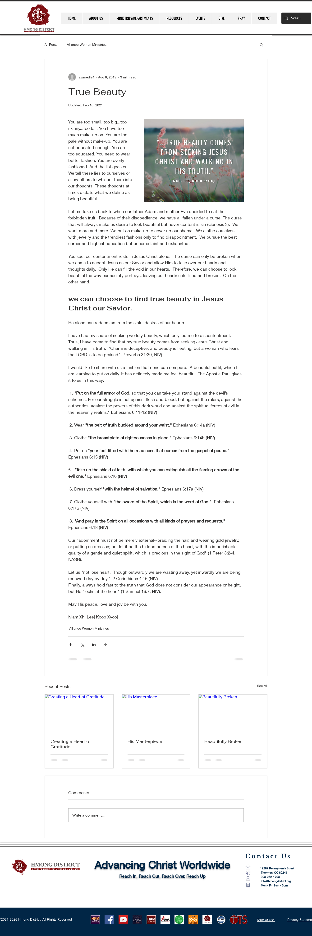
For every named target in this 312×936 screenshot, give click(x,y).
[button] (261, 44)
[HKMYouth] (193, 919)
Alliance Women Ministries (86, 44)
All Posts (51, 44)
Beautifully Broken (223, 741)
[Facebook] (109, 919)
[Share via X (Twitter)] (82, 644)
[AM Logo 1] (165, 919)
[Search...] (296, 18)
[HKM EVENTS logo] (95, 919)
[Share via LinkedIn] (94, 644)
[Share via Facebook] (70, 644)
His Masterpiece (145, 741)
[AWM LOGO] (179, 919)
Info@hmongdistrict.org (276, 881)
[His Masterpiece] (156, 714)
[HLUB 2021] (137, 919)
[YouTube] (123, 919)
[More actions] (241, 77)
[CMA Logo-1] (207, 919)
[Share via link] (105, 644)
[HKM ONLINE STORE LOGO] (151, 919)
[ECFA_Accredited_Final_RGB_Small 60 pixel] (221, 919)
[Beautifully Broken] (233, 714)
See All (262, 686)
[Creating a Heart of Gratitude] (79, 714)
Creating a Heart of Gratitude (70, 744)
